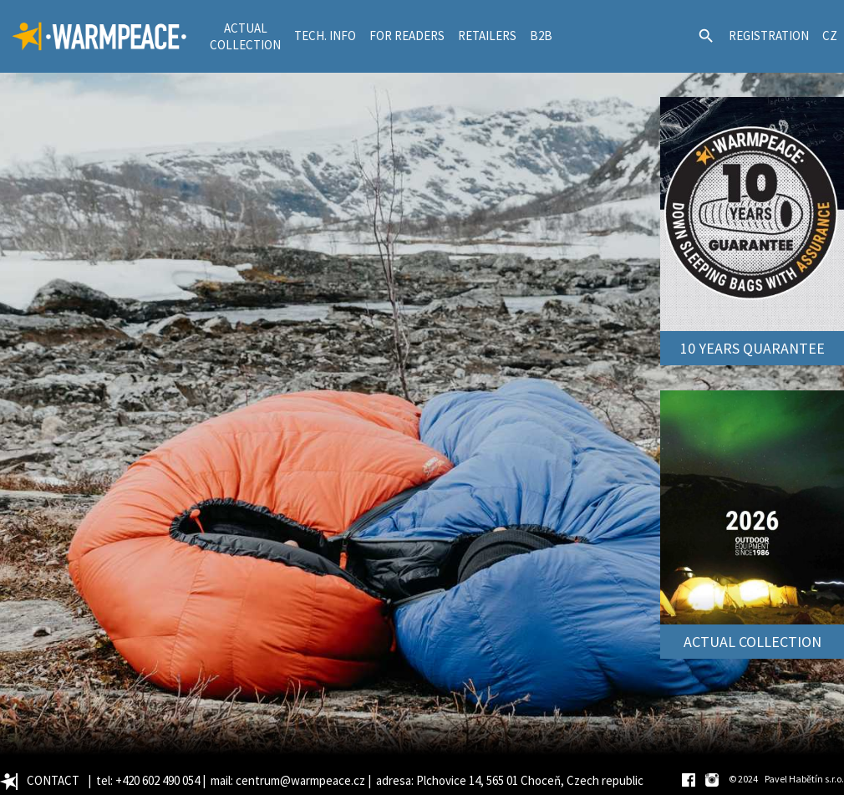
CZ (829, 35)
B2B (541, 35)
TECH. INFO (325, 35)
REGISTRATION (769, 35)
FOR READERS (407, 35)
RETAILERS (487, 35)
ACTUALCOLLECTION (245, 36)
